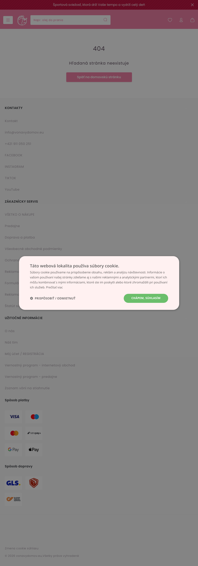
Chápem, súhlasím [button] (145, 298)
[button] (52, 298)
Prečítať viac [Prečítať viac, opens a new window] (54, 287)
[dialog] (99, 283)
